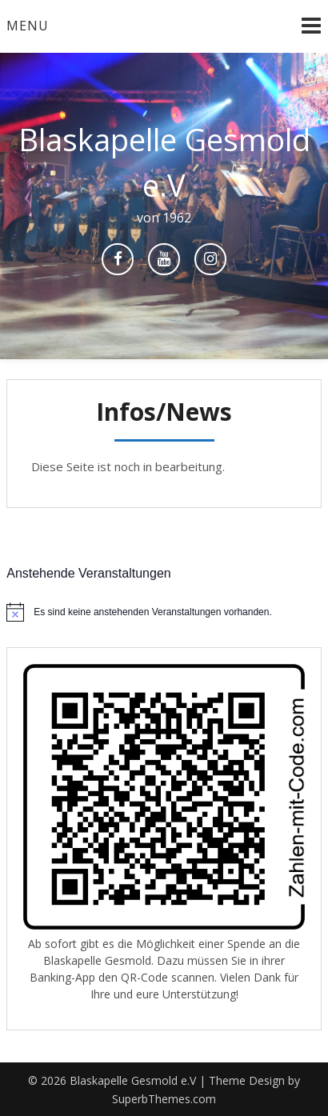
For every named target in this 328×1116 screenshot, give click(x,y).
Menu (27, 25)
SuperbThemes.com (164, 1098)
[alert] (164, 612)
